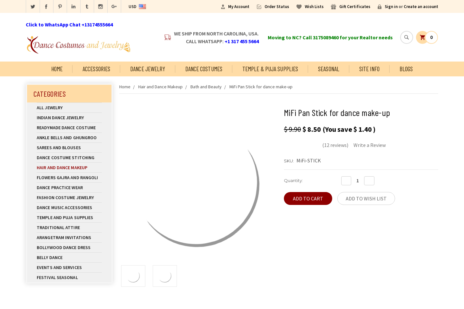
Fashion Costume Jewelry (69, 197)
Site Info (369, 68)
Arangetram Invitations (64, 237)
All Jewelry (69, 108)
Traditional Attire (58, 227)
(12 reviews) (335, 145)
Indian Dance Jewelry (69, 118)
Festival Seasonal (57, 277)
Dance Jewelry (147, 68)
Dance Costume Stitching (65, 157)
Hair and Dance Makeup (69, 167)
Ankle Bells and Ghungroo (67, 137)
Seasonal (328, 68)
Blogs (406, 68)
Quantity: (293, 180)
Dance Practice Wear (69, 187)
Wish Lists (314, 6)
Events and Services (59, 267)
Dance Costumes (203, 68)
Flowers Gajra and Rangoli (67, 177)
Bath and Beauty (206, 87)
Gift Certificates (354, 6)
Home (57, 68)
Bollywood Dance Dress (64, 247)
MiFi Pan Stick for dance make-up (261, 87)
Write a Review (369, 145)
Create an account (421, 6)
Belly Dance (69, 257)
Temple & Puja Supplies (270, 68)
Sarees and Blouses (69, 147)
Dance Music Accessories (64, 207)
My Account (238, 6)
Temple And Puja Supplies (69, 217)
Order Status (277, 6)
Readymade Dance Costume (69, 127)
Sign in (391, 6)
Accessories (96, 68)
